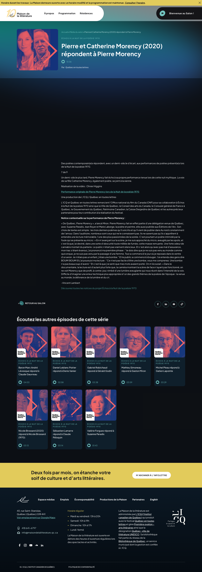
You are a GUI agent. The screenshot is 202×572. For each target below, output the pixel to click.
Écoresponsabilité (84, 499)
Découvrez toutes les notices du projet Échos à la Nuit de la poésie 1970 (99, 288)
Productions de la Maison (113, 499)
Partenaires (138, 499)
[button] (158, 304)
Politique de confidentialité (81, 567)
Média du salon (76, 32)
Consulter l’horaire (135, 2)
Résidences (86, 13)
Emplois (64, 499)
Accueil (64, 32)
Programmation (66, 13)
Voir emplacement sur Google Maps (36, 517)
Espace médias (46, 499)
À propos (49, 13)
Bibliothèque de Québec (132, 541)
